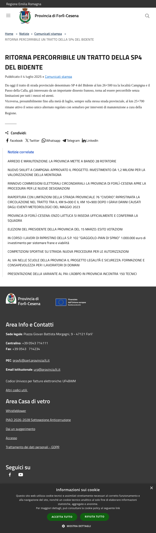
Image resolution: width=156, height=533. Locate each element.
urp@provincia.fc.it (47, 369)
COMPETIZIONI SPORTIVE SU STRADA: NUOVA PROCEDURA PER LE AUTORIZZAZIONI (68, 251)
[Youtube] (21, 475)
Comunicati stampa (48, 33)
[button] (78, 526)
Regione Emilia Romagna (23, 3)
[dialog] (78, 508)
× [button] (151, 488)
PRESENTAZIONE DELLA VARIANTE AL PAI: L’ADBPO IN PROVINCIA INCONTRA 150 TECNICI (72, 273)
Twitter (32, 140)
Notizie (24, 33)
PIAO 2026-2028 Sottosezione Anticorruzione (38, 419)
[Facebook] (10, 475)
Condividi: (15, 133)
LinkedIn (89, 140)
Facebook (14, 140)
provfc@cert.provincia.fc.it (31, 360)
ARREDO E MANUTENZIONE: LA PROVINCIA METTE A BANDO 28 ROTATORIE (62, 161)
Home (9, 33)
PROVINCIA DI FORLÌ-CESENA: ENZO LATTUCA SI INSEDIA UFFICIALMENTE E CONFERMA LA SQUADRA (73, 218)
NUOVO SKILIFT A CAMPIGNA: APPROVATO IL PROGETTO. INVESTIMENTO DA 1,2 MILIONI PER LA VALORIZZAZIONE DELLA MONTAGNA (76, 172)
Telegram (71, 140)
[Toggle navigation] (8, 15)
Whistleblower (16, 410)
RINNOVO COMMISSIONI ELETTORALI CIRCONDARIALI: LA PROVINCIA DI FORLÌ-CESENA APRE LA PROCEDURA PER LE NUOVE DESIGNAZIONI (77, 186)
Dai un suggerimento (20, 428)
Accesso (11, 437)
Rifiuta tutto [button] (94, 516)
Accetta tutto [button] (62, 517)
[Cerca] (147, 15)
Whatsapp (50, 140)
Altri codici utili (17, 390)
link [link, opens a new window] (118, 508)
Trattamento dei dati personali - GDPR (32, 447)
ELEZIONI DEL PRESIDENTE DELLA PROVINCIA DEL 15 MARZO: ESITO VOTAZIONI (65, 229)
